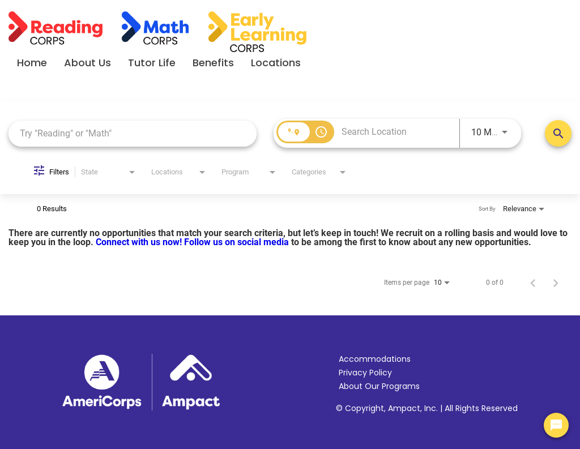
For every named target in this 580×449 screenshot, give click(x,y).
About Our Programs (379, 386)
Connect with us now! (140, 242)
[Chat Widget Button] (556, 425)
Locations (276, 62)
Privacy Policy (365, 372)
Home (32, 62)
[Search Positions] (558, 133)
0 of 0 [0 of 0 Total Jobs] (495, 282)
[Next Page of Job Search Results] (555, 282)
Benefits (213, 62)
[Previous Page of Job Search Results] (533, 282)
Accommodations (375, 359)
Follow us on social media (237, 242)
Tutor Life (152, 62)
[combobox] (132, 133)
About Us (87, 62)
